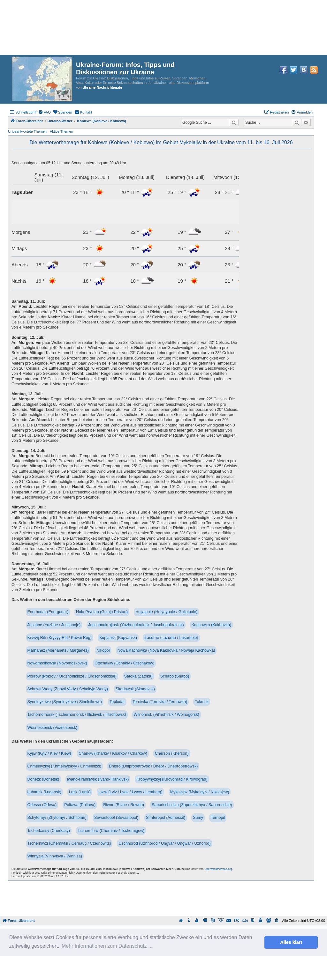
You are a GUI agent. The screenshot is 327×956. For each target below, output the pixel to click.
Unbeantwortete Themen (27, 131)
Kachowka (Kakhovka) (211, 625)
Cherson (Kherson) (172, 753)
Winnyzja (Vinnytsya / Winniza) (54, 856)
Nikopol (103, 650)
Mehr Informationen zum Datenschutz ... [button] (107, 946)
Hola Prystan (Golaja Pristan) (102, 612)
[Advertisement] (163, 898)
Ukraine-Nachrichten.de (102, 87)
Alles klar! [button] (291, 942)
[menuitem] (44, 112)
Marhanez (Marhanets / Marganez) (58, 650)
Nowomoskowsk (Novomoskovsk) (57, 663)
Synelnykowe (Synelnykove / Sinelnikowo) (64, 702)
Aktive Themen (61, 131)
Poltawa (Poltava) (79, 805)
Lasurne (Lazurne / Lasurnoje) (171, 637)
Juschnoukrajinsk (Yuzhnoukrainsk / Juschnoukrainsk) (136, 625)
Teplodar (117, 702)
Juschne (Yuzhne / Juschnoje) (54, 625)
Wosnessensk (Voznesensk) (52, 727)
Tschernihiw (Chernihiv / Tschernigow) (111, 830)
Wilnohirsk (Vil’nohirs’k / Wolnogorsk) (166, 714)
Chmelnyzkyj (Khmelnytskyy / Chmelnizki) (64, 766)
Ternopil (218, 817)
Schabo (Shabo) (174, 676)
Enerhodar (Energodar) (48, 612)
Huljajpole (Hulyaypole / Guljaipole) (166, 612)
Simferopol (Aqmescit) (165, 817)
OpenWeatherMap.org (218, 869)
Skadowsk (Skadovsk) (135, 689)
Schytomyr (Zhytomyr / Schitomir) (57, 817)
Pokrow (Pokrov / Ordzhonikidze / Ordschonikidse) (72, 676)
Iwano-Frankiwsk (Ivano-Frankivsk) (98, 779)
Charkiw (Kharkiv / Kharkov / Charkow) (113, 753)
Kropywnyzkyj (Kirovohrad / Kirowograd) (171, 779)
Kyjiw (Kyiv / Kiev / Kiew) (49, 753)
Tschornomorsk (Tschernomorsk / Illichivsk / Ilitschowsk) (76, 714)
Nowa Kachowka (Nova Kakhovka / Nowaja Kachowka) (166, 650)
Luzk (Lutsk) (80, 792)
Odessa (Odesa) (42, 805)
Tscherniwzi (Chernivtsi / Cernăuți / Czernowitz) (69, 843)
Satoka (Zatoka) (138, 676)
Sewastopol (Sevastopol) (116, 817)
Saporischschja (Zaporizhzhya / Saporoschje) (192, 805)
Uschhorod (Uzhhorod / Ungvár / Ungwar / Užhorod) (164, 843)
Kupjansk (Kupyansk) (118, 637)
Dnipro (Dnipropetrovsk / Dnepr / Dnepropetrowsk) (153, 766)
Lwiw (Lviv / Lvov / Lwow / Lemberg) (130, 792)
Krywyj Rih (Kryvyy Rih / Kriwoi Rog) (59, 637)
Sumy (198, 817)
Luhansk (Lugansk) (44, 792)
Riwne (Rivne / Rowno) (123, 805)
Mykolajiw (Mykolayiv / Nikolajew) (199, 792)
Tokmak (202, 702)
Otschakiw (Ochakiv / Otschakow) (124, 663)
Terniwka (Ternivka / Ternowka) (160, 702)
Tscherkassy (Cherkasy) (48, 830)
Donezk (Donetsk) (43, 779)
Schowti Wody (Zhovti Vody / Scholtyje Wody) (67, 689)
